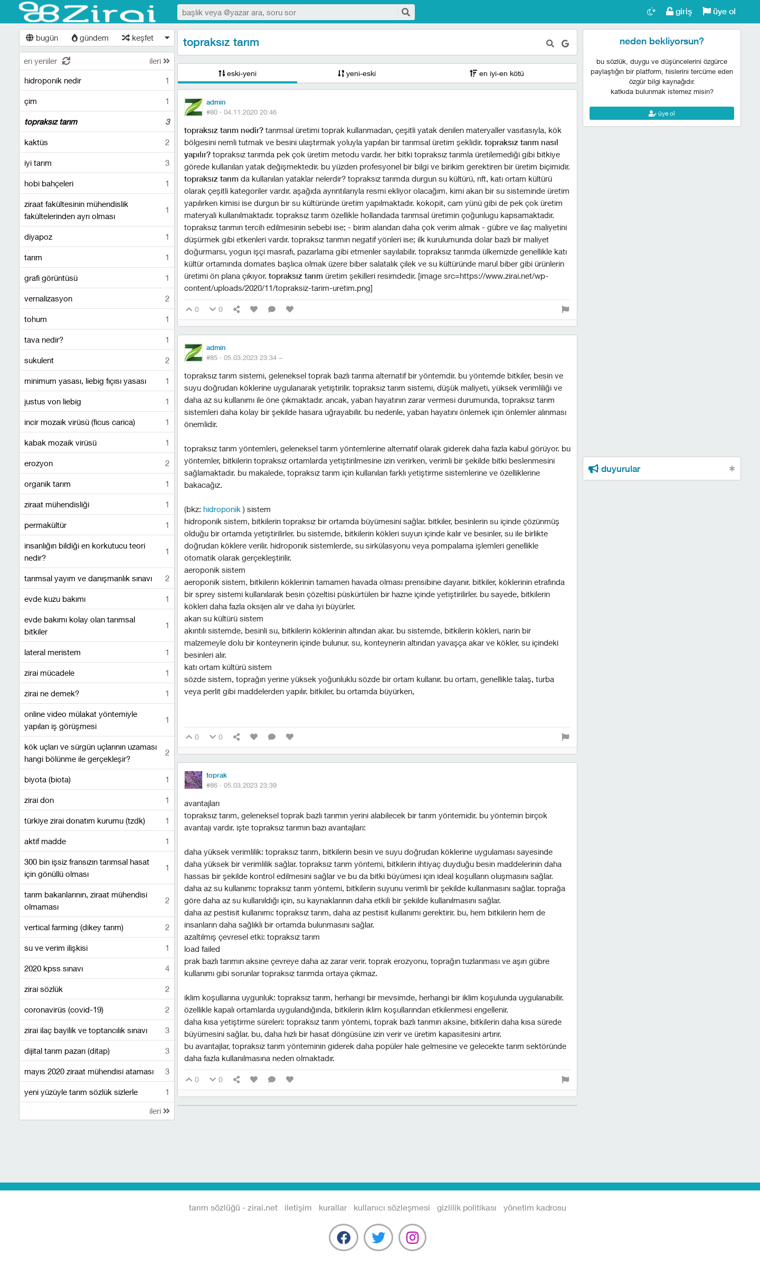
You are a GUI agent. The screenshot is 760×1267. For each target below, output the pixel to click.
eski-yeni (237, 73)
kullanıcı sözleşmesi (392, 1207)
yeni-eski (357, 73)
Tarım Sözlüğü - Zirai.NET (87, 12)
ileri (159, 60)
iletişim (298, 1207)
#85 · (244, 357)
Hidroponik (223, 509)
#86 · (241, 785)
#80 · (241, 112)
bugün (42, 37)
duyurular (614, 469)
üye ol (719, 11)
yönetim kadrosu (535, 1207)
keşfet (138, 37)
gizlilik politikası (467, 1207)
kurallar (333, 1207)
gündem (90, 37)
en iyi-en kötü (497, 73)
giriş (679, 11)
